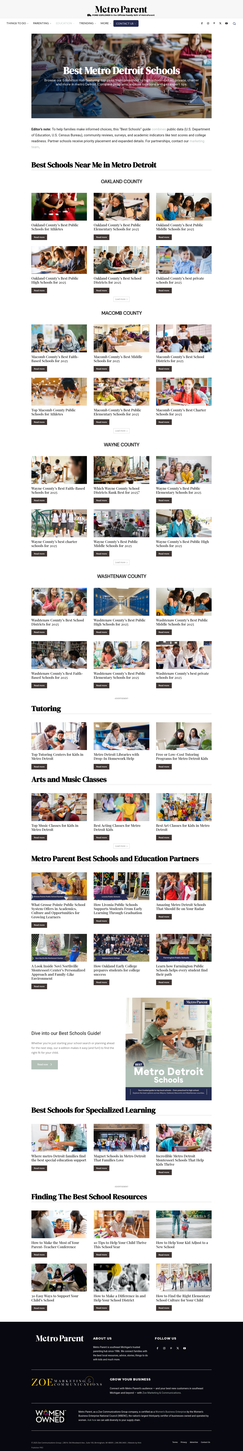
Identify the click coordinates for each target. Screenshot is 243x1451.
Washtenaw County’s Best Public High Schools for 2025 (119, 621)
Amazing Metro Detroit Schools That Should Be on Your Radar (181, 906)
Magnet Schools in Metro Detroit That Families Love (120, 1157)
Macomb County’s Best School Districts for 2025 (180, 358)
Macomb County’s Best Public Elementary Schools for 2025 (117, 411)
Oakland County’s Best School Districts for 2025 (117, 280)
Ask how (91, 1419)
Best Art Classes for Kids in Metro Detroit (183, 827)
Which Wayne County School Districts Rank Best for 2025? (117, 490)
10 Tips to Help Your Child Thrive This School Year (120, 1244)
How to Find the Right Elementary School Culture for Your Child (183, 1297)
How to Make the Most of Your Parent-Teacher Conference (55, 1244)
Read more (39, 237)
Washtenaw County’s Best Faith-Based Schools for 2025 (57, 675)
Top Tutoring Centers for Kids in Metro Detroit (57, 756)
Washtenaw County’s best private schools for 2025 (182, 675)
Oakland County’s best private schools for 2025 (180, 280)
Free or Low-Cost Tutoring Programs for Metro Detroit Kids (182, 756)
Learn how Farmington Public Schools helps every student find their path (182, 969)
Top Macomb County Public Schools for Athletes (53, 411)
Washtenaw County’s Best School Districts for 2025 (57, 621)
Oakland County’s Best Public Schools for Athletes (54, 226)
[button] (234, 23)
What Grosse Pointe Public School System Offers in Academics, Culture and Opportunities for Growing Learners (58, 910)
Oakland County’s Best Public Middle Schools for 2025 (179, 226)
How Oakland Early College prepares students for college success (117, 969)
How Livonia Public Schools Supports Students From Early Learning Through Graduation (118, 908)
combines (159, 129)
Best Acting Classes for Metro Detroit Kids (117, 827)
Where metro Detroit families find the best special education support (58, 1157)
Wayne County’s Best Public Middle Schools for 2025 (116, 543)
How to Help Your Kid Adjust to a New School (182, 1244)
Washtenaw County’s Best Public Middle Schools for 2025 (182, 621)
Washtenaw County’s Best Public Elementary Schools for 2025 (119, 675)
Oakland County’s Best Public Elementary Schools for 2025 (117, 226)
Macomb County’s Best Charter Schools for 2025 (181, 411)
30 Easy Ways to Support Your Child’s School (54, 1297)
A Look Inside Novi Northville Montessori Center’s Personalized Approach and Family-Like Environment (58, 971)
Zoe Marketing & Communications (161, 1392)
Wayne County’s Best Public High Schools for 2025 (182, 543)
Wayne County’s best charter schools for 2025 (54, 543)
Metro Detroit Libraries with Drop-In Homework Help (116, 756)
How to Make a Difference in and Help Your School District (120, 1297)
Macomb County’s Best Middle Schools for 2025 (118, 358)
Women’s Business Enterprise (170, 1411)
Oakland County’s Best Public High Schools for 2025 (54, 280)
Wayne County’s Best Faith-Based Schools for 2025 (58, 490)
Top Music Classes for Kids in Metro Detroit (54, 827)
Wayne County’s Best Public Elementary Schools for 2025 (178, 490)
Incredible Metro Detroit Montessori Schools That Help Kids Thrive (180, 1159)
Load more (121, 298)
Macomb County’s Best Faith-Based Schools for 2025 (55, 358)
